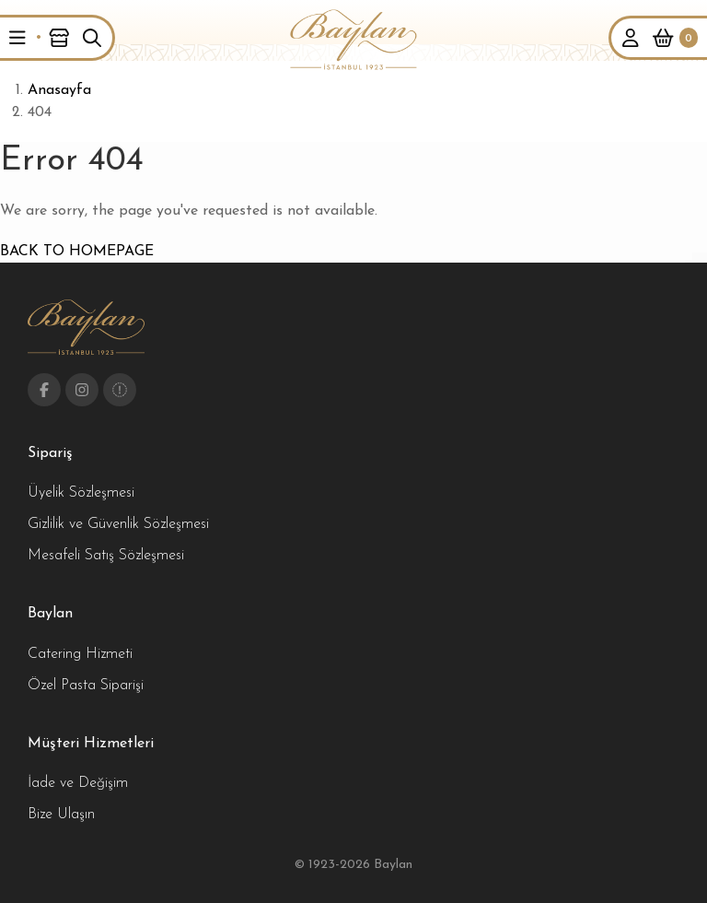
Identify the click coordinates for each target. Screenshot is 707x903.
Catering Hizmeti (80, 654)
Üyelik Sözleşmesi (81, 493)
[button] (17, 38)
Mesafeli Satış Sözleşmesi (106, 555)
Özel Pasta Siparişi (86, 685)
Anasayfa (59, 90)
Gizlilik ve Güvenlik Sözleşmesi (118, 524)
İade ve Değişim (78, 783)
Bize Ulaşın (61, 814)
